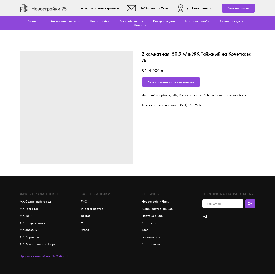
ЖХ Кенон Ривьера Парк (38, 244)
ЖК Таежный (29, 209)
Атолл (85, 230)
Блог (145, 230)
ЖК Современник (32, 223)
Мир (84, 223)
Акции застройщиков (157, 209)
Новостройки (99, 21)
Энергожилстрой (93, 209)
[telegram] (205, 216)
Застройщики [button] (130, 21)
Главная (33, 21)
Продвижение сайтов (35, 256)
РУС (84, 201)
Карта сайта (151, 244)
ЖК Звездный (29, 230)
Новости (140, 25)
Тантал (86, 216)
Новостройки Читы (155, 201)
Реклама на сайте (154, 237)
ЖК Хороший (29, 237)
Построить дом (164, 21)
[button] (238, 8)
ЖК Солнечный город (35, 201)
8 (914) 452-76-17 (189, 105)
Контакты (149, 223)
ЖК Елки (26, 216)
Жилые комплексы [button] (63, 21)
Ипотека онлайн (197, 21)
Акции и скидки (231, 21)
